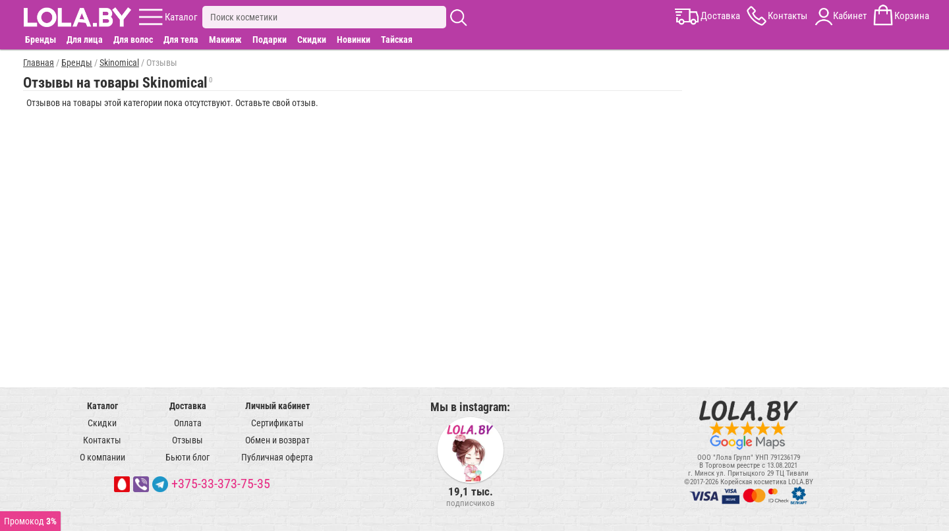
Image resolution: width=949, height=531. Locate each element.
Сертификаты (277, 423)
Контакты (102, 440)
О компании (102, 457)
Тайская (397, 39)
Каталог (102, 406)
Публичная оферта (277, 457)
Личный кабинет (277, 406)
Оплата (188, 423)
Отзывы (187, 440)
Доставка (187, 406)
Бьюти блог (187, 457)
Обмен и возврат (277, 440)
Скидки (311, 39)
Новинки (353, 39)
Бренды (40, 39)
